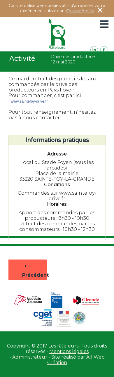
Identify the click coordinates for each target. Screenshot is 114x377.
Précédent (26, 267)
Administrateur (30, 357)
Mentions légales (69, 351)
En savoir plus (80, 10)
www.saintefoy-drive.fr (29, 101)
